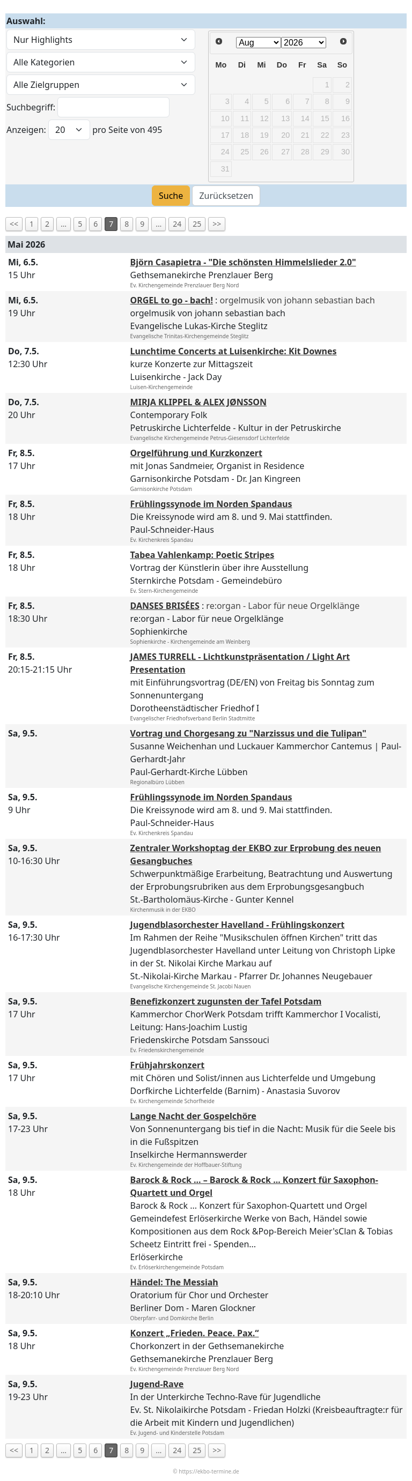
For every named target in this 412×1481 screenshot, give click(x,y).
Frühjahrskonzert (167, 1065)
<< (14, 224)
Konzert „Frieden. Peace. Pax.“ (194, 1333)
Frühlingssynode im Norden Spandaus (211, 504)
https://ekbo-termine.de (209, 1471)
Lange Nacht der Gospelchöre (193, 1116)
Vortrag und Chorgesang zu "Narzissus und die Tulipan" (248, 733)
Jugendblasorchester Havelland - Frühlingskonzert (237, 925)
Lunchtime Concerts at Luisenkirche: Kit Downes (233, 351)
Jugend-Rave (157, 1384)
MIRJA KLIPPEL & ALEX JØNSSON (198, 402)
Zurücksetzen (226, 196)
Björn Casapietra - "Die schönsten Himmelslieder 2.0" (243, 262)
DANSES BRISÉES (165, 606)
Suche (171, 196)
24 (177, 224)
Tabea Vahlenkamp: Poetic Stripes (202, 555)
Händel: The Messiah (174, 1282)
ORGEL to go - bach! (171, 300)
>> (216, 224)
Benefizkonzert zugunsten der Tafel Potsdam (226, 1001)
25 (197, 224)
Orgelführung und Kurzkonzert (196, 453)
